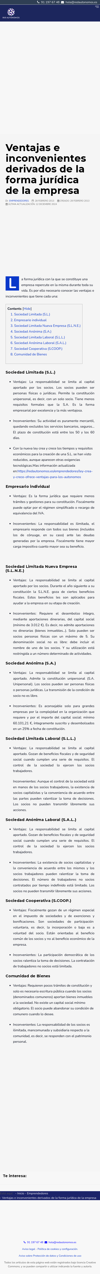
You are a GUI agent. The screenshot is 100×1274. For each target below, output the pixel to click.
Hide (27, 308)
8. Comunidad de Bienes (28, 354)
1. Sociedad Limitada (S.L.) (30, 314)
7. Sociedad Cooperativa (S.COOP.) (36, 348)
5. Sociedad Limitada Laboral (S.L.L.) (37, 337)
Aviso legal (28, 1249)
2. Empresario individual (28, 320)
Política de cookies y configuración (57, 1249)
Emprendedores (19, 200)
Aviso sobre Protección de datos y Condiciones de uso (50, 1256)
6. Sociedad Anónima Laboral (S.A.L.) (38, 343)
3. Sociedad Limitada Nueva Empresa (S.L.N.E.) (45, 325)
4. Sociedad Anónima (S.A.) (30, 331)
